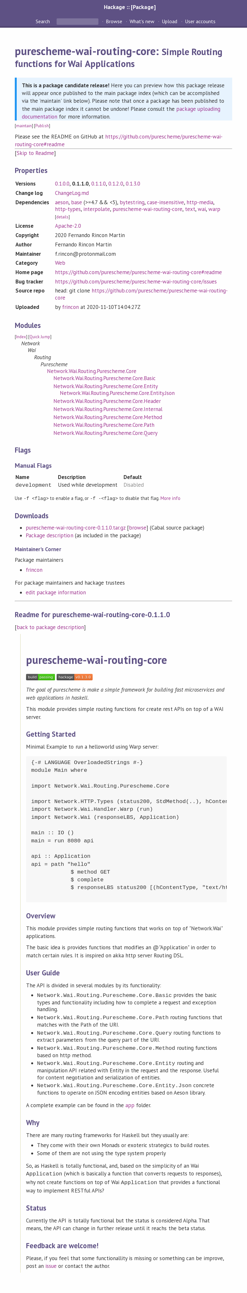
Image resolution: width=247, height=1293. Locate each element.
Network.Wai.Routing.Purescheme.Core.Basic (104, 378)
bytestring (132, 202)
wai (202, 209)
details (62, 217)
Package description (49, 535)
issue (51, 1264)
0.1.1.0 (98, 183)
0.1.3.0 (133, 183)
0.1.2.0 (115, 183)
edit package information (56, 592)
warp (214, 209)
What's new (142, 21)
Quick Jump (40, 337)
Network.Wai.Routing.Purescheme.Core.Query (105, 432)
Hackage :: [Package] (129, 7)
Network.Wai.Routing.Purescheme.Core (91, 371)
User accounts (200, 21)
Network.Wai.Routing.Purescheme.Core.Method (107, 417)
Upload (169, 21)
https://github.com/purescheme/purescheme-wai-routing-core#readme (138, 272)
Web (60, 262)
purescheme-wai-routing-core (147, 209)
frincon (70, 307)
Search (43, 21)
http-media (200, 202)
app (129, 1104)
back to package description (50, 626)
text (190, 209)
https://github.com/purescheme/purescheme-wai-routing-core (141, 294)
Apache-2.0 (68, 225)
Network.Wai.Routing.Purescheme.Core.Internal (107, 409)
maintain (24, 126)
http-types (68, 209)
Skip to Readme (35, 153)
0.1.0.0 (62, 183)
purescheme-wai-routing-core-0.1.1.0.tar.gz (75, 527)
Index (21, 337)
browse (137, 527)
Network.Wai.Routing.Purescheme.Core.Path (103, 424)
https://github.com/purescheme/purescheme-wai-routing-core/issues (136, 281)
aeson (62, 202)
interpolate (96, 209)
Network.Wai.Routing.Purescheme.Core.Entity (105, 386)
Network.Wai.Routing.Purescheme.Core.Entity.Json (117, 393)
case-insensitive (165, 202)
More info (170, 498)
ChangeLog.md (72, 192)
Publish (42, 126)
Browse (114, 21)
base (76, 202)
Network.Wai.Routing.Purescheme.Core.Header (107, 401)
